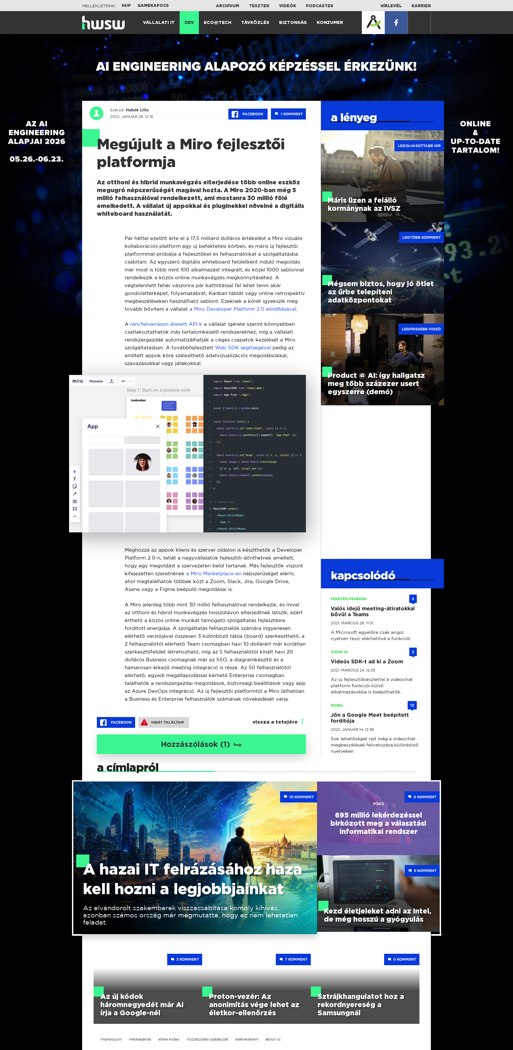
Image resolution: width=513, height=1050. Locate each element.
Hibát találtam (162, 722)
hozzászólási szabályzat (207, 1039)
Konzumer (330, 23)
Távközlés (255, 23)
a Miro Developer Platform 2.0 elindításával (242, 309)
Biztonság (293, 23)
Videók (287, 6)
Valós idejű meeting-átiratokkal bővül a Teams (373, 611)
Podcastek (319, 6)
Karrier (421, 6)
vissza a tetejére (275, 722)
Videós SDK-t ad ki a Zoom (367, 661)
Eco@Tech (217, 23)
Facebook (248, 114)
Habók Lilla (135, 110)
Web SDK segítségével (243, 347)
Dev (189, 23)
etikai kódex (169, 1039)
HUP (126, 6)
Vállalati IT (159, 23)
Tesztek (259, 6)
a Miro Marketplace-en (213, 573)
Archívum (227, 6)
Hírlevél (391, 6)
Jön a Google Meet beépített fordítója (370, 717)
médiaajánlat (140, 1039)
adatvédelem (246, 1039)
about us (272, 1039)
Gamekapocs (153, 6)
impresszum (111, 1039)
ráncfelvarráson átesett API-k (166, 324)
